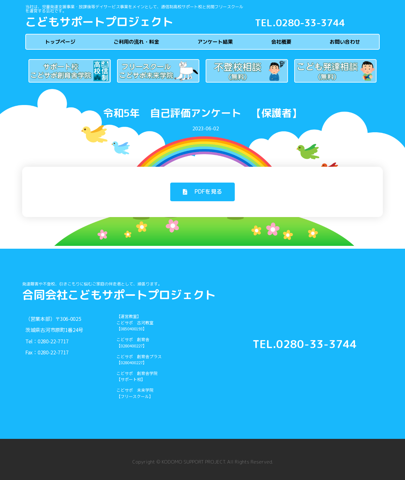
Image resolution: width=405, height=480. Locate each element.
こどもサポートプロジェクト (99, 22)
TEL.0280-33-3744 (300, 22)
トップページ (60, 41)
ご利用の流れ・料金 (136, 41)
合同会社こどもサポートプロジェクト (119, 295)
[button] (202, 192)
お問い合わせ (345, 41)
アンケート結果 (215, 41)
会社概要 (281, 41)
